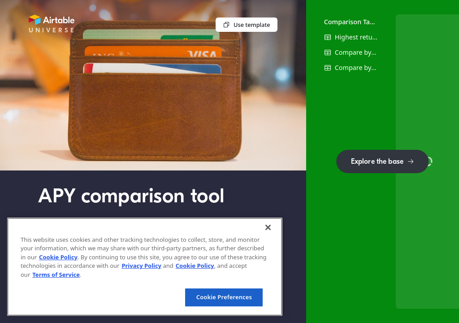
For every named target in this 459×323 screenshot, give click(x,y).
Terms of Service (56, 275)
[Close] (268, 227)
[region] (144, 267)
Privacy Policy (141, 266)
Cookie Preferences (224, 297)
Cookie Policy (58, 257)
